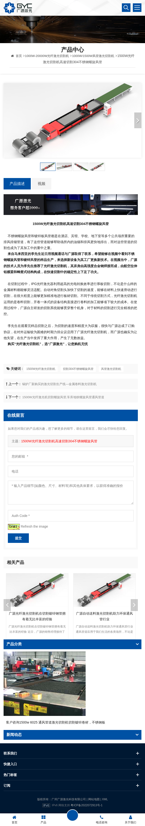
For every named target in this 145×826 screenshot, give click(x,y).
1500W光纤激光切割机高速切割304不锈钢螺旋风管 (59, 441)
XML (105, 799)
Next (134, 605)
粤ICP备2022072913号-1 (86, 805)
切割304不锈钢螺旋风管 (78, 369)
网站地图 (94, 799)
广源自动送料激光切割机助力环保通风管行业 (104, 616)
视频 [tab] (41, 184)
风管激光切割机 (111, 369)
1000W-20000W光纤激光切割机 (47, 56)
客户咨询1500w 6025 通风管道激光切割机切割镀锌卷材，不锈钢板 (55, 722)
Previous (7, 605)
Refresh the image (34, 526)
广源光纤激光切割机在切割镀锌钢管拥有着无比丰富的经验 (37, 616)
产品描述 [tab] (17, 184)
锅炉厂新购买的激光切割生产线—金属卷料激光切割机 (59, 384)
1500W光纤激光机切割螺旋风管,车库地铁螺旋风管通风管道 (63, 397)
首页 (16, 56)
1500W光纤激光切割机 (40, 369)
